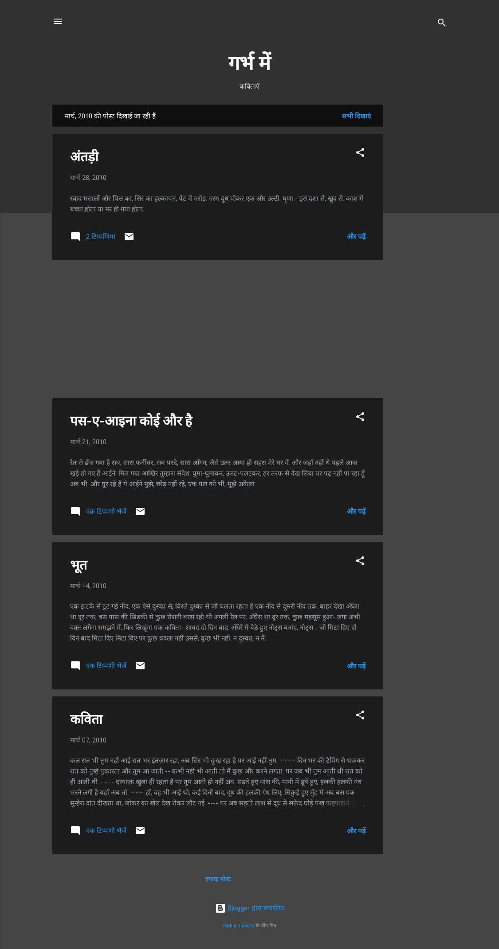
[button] (360, 154)
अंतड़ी (84, 156)
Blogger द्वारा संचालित (249, 908)
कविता (86, 719)
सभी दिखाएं (356, 116)
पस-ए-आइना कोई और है (131, 421)
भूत (78, 565)
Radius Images (239, 926)
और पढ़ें (356, 237)
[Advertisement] (418, 238)
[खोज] (441, 24)
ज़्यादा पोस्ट (218, 879)
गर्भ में (249, 63)
